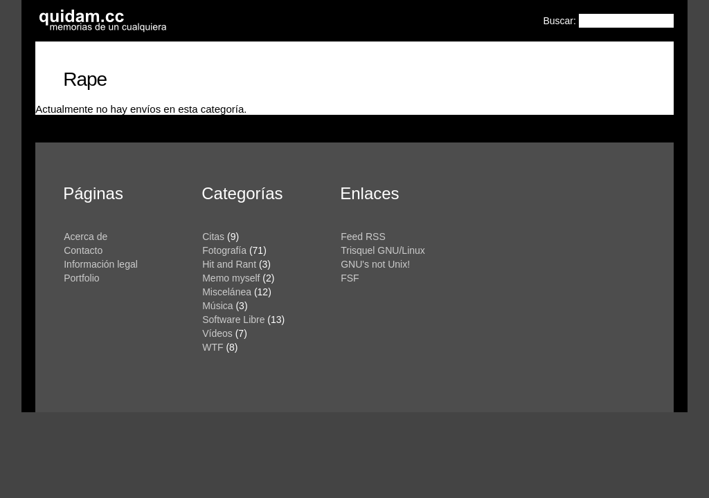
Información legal (101, 264)
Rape (85, 79)
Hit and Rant (229, 264)
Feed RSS (363, 236)
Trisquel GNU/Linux (383, 250)
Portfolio (81, 278)
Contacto (83, 250)
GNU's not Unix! (375, 264)
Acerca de (85, 236)
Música (217, 305)
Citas (213, 236)
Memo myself (231, 278)
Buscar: (560, 20)
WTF (212, 347)
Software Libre (233, 319)
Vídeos (217, 333)
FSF (350, 278)
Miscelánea (226, 291)
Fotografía (224, 250)
